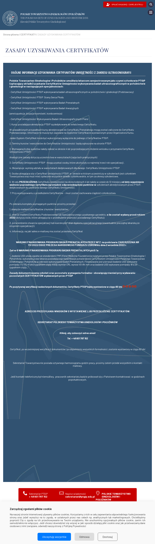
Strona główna (11, 34)
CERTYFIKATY (28, 34)
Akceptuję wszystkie (54, 536)
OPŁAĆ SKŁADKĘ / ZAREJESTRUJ (124, 4)
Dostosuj (108, 536)
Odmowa (84, 536)
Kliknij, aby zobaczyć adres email (77, 332)
